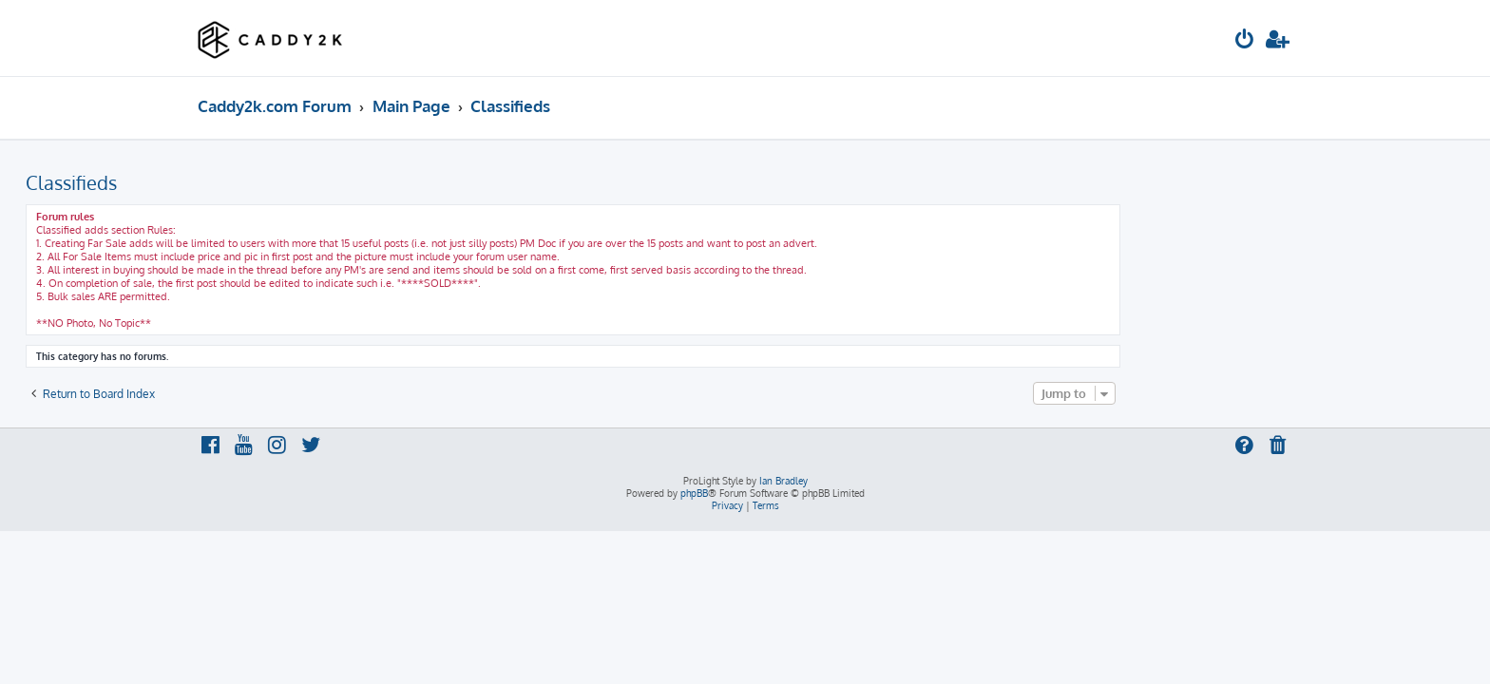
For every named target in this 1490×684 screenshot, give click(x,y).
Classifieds (243, 182)
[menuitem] (1245, 41)
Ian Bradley (783, 480)
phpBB (694, 493)
